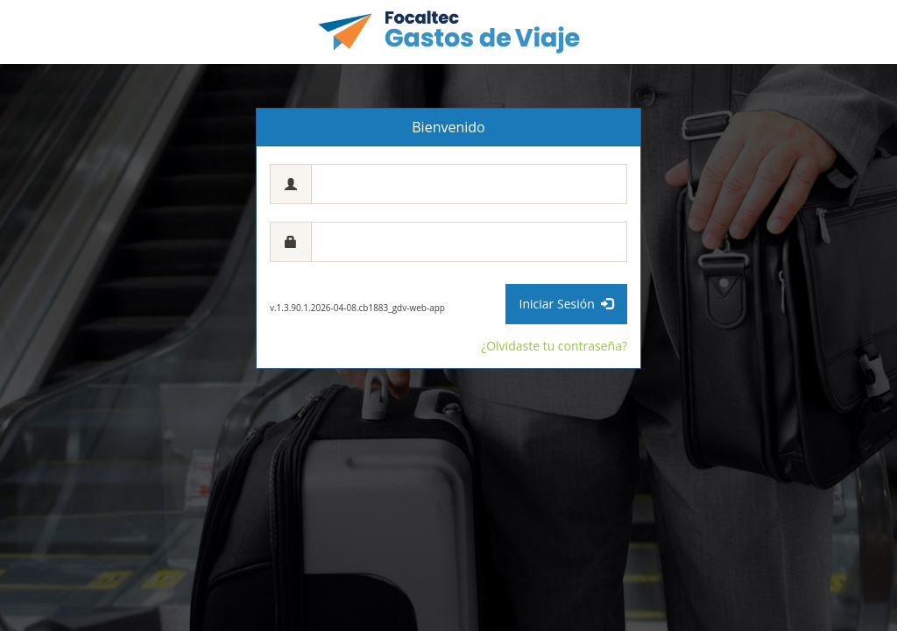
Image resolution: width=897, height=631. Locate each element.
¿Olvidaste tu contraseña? (554, 345)
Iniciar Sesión (566, 303)
